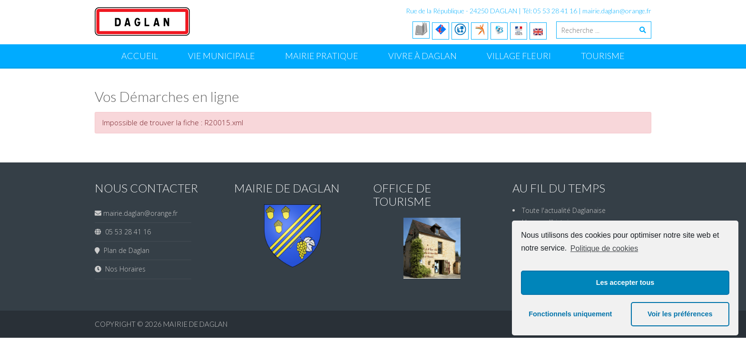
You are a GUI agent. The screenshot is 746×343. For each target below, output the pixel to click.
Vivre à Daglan (422, 55)
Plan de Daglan (124, 250)
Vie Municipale (221, 55)
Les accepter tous (625, 282)
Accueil (139, 55)
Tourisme (603, 55)
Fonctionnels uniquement (570, 314)
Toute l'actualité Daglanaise (564, 210)
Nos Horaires (123, 268)
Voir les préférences (680, 314)
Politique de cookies (604, 248)
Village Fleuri (519, 55)
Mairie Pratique (321, 55)
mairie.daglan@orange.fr (616, 11)
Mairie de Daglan (195, 324)
